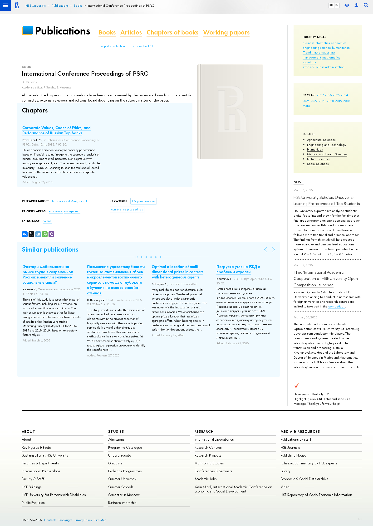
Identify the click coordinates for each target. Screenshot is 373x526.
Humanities (315, 149)
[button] (136, 257)
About (28, 431)
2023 (306, 101)
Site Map (100, 520)
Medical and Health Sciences (327, 154)
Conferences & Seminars (213, 471)
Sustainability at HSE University (45, 455)
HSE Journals (290, 447)
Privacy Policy (83, 520)
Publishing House (293, 455)
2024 (344, 95)
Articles (131, 32)
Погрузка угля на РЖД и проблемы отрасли (238, 269)
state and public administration (323, 67)
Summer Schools (120, 487)
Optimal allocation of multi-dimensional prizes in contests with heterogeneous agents (177, 272)
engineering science (317, 47)
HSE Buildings (31, 487)
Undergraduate (119, 455)
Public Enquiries (33, 502)
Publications (62, 30)
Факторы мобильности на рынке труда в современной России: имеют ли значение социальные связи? (48, 274)
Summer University (122, 479)
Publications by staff (296, 439)
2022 (314, 101)
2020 (330, 101)
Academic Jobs (205, 479)
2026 (328, 95)
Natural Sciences (318, 159)
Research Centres (208, 447)
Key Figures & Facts (36, 447)
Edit (360, 519)
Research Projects (208, 455)
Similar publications (50, 249)
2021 (322, 101)
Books (107, 32)
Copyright (65, 520)
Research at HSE (143, 46)
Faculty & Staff (33, 479)
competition (336, 306)
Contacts (50, 520)
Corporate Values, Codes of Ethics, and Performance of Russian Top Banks (56, 130)
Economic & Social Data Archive (304, 479)
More (306, 105)
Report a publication (113, 46)
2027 (320, 95)
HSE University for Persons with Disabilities (54, 494)
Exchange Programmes (125, 471)
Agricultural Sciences (321, 139)
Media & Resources (300, 431)
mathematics (331, 57)
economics (338, 43)
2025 (336, 95)
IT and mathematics (316, 52)
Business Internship (122, 502)
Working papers (226, 32)
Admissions (116, 439)
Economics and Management (69, 201)
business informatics (316, 43)
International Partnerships (41, 471)
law (332, 52)
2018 (346, 101)
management (312, 57)
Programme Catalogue (125, 447)
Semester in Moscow (124, 494)
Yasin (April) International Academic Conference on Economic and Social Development (233, 489)
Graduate (115, 463)
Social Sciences (318, 163)
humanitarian (341, 47)
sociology (309, 62)
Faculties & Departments (40, 463)
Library (285, 471)
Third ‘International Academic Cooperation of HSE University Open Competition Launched (326, 278)
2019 (338, 101)
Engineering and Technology (326, 144)
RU (331, 5)
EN (337, 5)
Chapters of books (172, 32)
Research (204, 431)
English (47, 221)
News (299, 182)
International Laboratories (214, 439)
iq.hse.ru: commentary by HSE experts (309, 463)
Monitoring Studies (209, 463)
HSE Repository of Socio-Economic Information (316, 494)
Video (285, 487)
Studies (116, 431)
